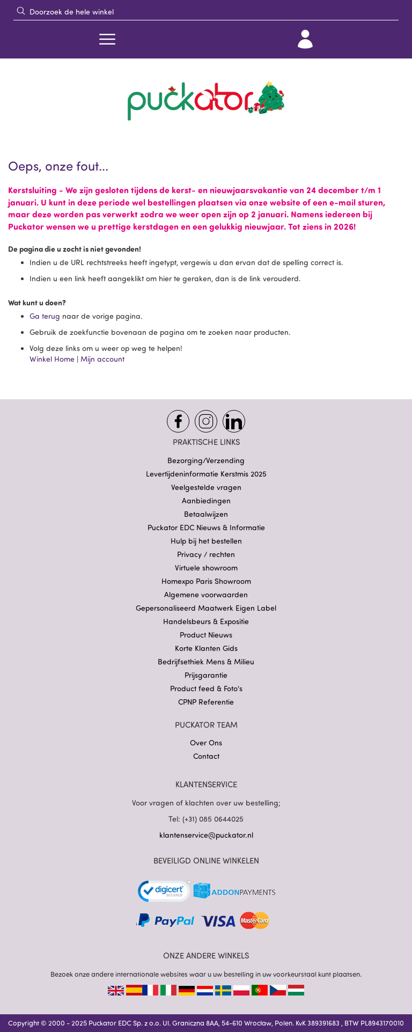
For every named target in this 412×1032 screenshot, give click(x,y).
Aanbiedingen (206, 500)
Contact (206, 755)
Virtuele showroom (206, 567)
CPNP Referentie (206, 701)
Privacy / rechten (206, 554)
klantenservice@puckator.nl (206, 834)
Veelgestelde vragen (206, 487)
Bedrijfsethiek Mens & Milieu (206, 661)
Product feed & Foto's (206, 688)
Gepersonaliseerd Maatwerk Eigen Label (206, 607)
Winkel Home (52, 358)
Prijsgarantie (206, 674)
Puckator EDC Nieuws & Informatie (206, 527)
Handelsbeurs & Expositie (206, 621)
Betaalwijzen (206, 513)
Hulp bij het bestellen (206, 540)
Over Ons (206, 742)
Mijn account (102, 358)
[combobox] (206, 11)
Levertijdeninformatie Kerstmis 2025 (206, 473)
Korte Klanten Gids (206, 648)
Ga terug (46, 315)
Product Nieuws (206, 634)
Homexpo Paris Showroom (206, 580)
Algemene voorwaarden (206, 594)
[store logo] (206, 101)
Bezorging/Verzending (206, 460)
